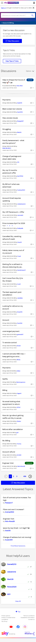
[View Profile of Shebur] (19, 421)
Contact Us (31, 619)
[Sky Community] (12, 2)
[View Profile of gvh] (17, 432)
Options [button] (28, 71)
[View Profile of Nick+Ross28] (21, 466)
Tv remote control (9, 342)
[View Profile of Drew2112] (19, 312)
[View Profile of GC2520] (19, 455)
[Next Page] (30, 476)
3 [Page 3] (16, 476)
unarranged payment (10, 331)
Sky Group (4, 621)
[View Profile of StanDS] (8, 531)
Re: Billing (6, 441)
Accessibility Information (27, 617)
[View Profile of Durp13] (20, 242)
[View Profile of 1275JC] (19, 407)
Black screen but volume (12, 109)
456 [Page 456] (24, 476)
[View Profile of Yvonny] (19, 444)
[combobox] (16, 15)
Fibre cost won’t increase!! (13, 509)
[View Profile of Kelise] (18, 371)
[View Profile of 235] (18, 162)
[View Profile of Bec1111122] (20, 176)
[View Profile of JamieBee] (20, 298)
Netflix (5, 379)
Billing (4, 390)
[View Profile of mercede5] (20, 215)
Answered (29, 463)
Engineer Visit (8, 463)
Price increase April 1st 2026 (13, 223)
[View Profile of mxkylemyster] (21, 204)
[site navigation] (2, 3)
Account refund (8, 452)
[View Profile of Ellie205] (19, 132)
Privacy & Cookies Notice (8, 617)
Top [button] (19, 612)
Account (5, 320)
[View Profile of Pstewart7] (9, 503)
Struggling (6, 129)
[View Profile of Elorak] (19, 345)
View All (18, 601)
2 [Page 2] (13, 476)
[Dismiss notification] (33, 7)
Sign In (33, 3)
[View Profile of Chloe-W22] (19, 85)
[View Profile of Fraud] (19, 256)
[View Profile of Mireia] (18, 359)
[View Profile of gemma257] (20, 334)
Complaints (5, 619)
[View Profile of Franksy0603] (21, 190)
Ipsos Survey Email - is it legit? (15, 528)
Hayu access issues (10, 118)
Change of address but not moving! (17, 537)
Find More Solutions (18, 546)
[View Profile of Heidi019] (19, 103)
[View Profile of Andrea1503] (9, 512)
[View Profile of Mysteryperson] (20, 382)
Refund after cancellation (12, 429)
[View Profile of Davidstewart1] (21, 270)
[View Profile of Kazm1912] (20, 112)
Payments (6, 100)
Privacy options (6, 615)
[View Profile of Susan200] (9, 540)
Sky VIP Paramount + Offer (13, 212)
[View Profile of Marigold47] (20, 121)
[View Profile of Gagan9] (19, 393)
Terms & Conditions (28, 615)
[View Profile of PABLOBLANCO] (6, 148)
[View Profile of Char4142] (19, 323)
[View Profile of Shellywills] (20, 228)
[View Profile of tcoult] (19, 284)
